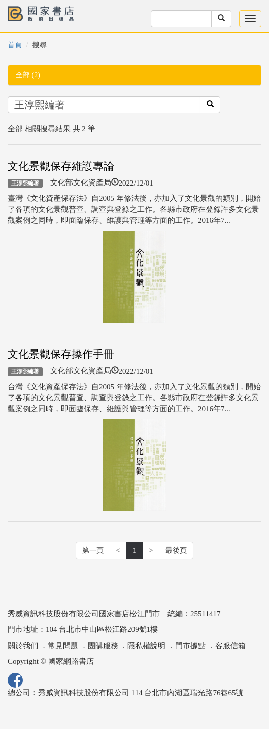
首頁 (15, 45)
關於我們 (23, 646)
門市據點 (190, 646)
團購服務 (103, 646)
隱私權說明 (146, 646)
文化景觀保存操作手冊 (61, 354)
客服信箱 (230, 646)
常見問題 (63, 646)
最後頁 (176, 550)
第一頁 (93, 550)
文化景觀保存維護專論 (61, 166)
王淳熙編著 (25, 183)
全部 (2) (28, 75)
